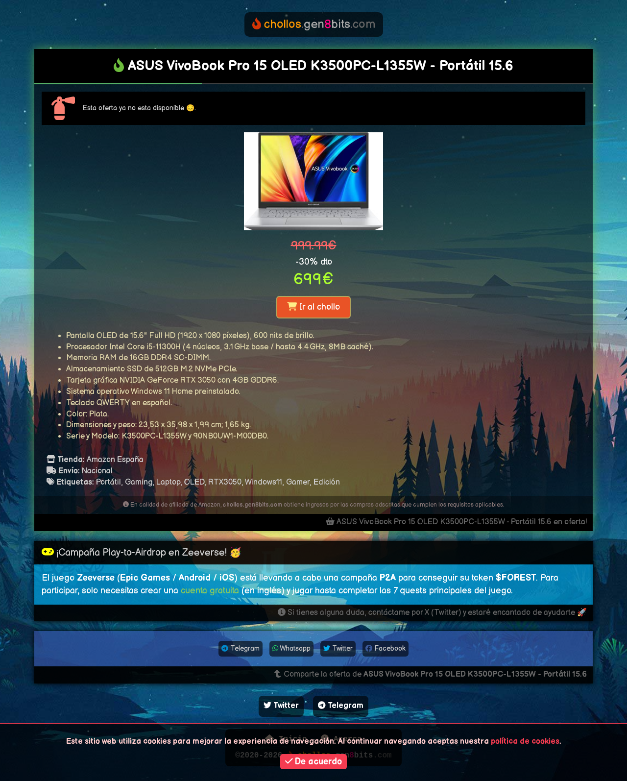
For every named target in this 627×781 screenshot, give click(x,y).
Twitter (338, 648)
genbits (313, 24)
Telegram (240, 648)
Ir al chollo (313, 307)
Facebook (385, 648)
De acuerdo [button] (313, 762)
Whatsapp (291, 648)
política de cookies (525, 741)
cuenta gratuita (210, 591)
